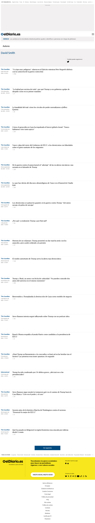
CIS (23, 2)
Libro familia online (69, 454)
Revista (47, 510)
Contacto (47, 508)
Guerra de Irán (40, 2)
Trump (20, 2)
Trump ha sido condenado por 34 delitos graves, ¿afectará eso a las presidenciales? (37, 373)
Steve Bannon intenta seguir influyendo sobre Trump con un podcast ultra (40, 316)
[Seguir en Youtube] (78, 476)
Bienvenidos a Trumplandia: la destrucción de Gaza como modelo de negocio (42, 297)
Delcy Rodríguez (33, 2)
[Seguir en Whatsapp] (83, 476)
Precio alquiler (63, 2)
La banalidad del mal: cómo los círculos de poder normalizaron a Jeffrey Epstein (39, 108)
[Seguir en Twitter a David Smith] (68, 62)
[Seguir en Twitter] (68, 476)
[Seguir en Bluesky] (66, 476)
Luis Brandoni (91, 2)
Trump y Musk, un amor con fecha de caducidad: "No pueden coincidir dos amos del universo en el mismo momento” (41, 280)
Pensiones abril (27, 454)
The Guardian (5, 69)
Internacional (5, 372)
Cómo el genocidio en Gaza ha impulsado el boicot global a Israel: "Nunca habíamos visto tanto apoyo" (40, 128)
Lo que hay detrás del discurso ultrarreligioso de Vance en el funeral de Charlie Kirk (42, 184)
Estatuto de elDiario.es (47, 488)
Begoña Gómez (15, 2)
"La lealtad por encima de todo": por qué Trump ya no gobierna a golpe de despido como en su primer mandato (41, 90)
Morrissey (85, 2)
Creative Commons (47, 491)
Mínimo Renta (46, 454)
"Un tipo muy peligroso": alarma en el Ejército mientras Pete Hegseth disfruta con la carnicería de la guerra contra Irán (42, 71)
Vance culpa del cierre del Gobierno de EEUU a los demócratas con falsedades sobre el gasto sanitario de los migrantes (42, 146)
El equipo (47, 486)
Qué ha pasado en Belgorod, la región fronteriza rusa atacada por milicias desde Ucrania (40, 431)
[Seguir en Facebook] (70, 476)
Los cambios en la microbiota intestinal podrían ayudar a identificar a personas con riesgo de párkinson (43, 39)
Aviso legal (47, 494)
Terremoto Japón (56, 2)
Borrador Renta (39, 454)
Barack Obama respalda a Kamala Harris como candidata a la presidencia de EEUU (41, 335)
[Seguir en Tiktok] (81, 476)
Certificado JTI (47, 516)
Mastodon (47, 519)
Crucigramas (13, 454)
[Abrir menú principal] (93, 34)
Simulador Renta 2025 (54, 454)
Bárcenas (27, 2)
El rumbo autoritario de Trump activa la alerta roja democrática (36, 259)
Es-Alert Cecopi (70, 2)
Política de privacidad (47, 497)
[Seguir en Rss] (86, 476)
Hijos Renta (62, 454)
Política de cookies (47, 505)
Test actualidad (88, 454)
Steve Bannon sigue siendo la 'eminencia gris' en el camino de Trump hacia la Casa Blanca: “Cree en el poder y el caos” (41, 393)
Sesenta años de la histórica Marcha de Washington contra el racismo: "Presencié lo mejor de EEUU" (39, 411)
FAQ (47, 499)
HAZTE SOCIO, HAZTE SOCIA (43, 475)
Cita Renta (33, 454)
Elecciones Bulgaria (48, 2)
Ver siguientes (47, 448)
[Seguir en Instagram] (75, 476)
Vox (75, 2)
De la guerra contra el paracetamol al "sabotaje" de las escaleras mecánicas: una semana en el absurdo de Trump (42, 166)
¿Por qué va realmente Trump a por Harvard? (29, 221)
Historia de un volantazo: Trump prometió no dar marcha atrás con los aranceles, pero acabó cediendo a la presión (39, 242)
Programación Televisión (79, 454)
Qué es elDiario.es (47, 483)
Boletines (47, 513)
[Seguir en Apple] (68, 463)
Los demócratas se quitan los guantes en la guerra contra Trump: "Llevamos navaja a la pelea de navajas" (41, 204)
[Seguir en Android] (66, 463)
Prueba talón (79, 2)
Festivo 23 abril (20, 454)
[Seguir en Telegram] (73, 476)
